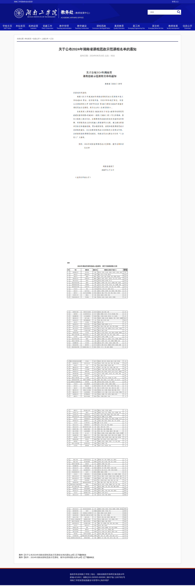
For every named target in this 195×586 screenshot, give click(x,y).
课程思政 (101, 27)
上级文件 (45, 39)
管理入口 (175, 2)
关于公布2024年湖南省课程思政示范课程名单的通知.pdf (49, 555)
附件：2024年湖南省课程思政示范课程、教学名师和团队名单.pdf (53, 557)
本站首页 (20, 27)
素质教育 (119, 27)
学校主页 (7, 27)
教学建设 (82, 27)
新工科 (136, 27)
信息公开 (187, 27)
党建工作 (47, 27)
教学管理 (64, 27)
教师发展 (173, 27)
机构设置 (33, 27)
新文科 (155, 27)
